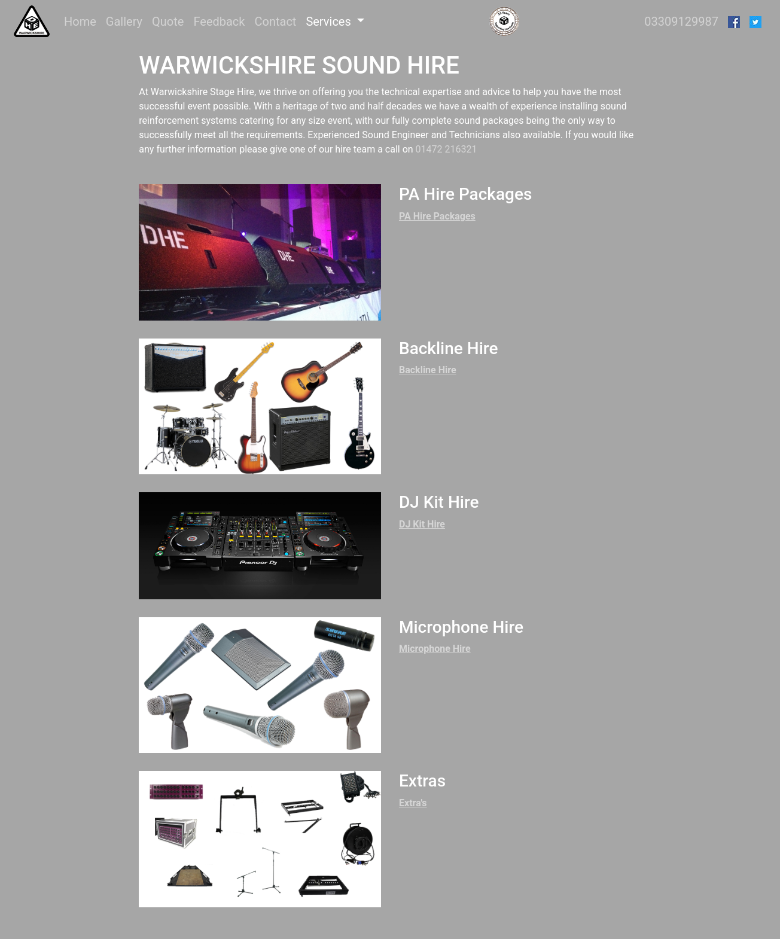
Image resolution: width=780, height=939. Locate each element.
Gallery (124, 21)
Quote (168, 21)
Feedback (219, 21)
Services (330, 21)
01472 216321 (446, 149)
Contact (275, 21)
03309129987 (681, 21)
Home (82, 21)
